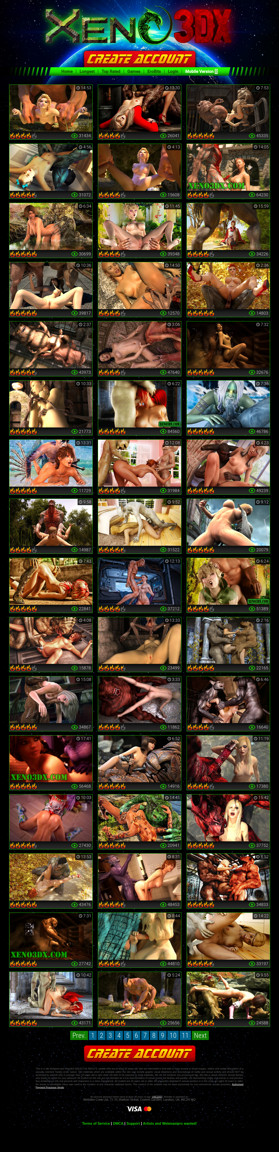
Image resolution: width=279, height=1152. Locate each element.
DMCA (118, 1123)
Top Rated (111, 71)
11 (185, 1035)
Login (173, 71)
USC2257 (157, 1096)
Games (133, 71)
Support (133, 1123)
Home (67, 71)
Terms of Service (96, 1123)
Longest (87, 71)
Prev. (79, 1035)
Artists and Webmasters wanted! (170, 1123)
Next (200, 1035)
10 (173, 1035)
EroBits (154, 71)
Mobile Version (199, 71)
